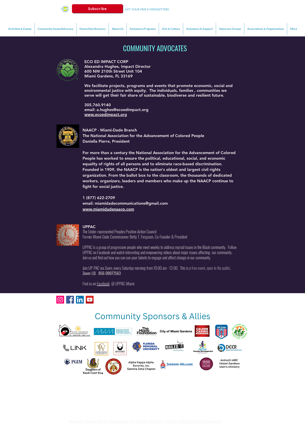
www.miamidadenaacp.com (108, 209)
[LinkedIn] (80, 300)
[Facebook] (70, 300)
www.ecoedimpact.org (105, 114)
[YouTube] (90, 300)
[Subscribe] (97, 8)
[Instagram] (60, 300)
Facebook (103, 284)
